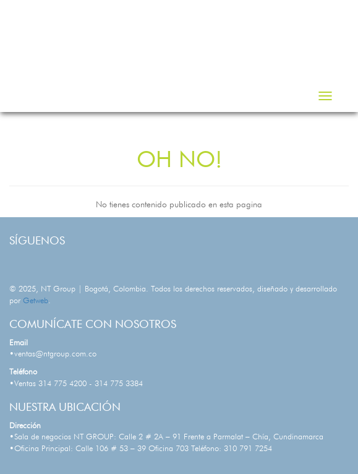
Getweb (35, 301)
